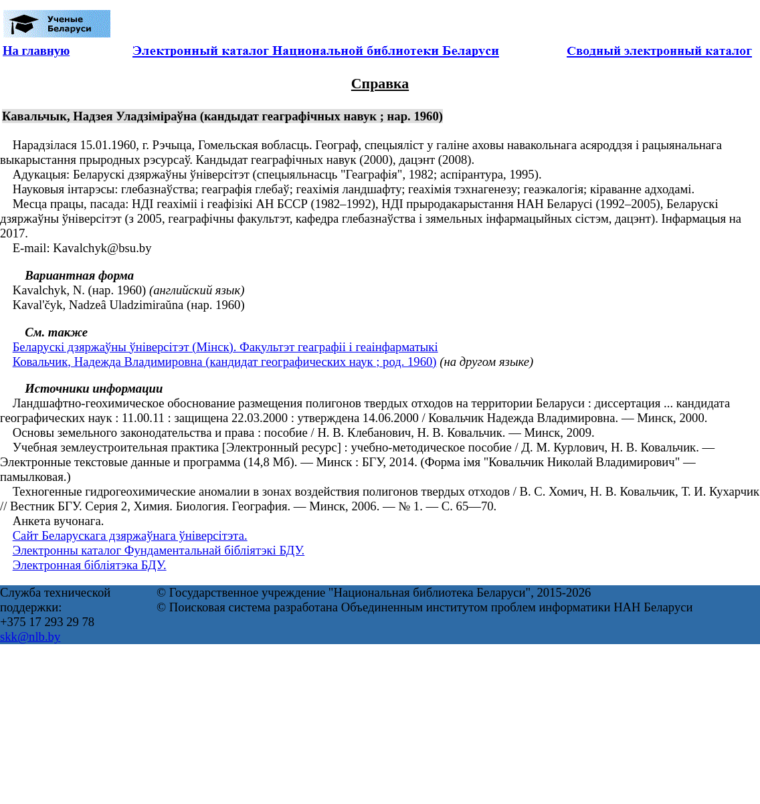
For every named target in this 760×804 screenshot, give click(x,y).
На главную (36, 50)
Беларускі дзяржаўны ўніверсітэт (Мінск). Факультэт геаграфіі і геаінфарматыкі (225, 347)
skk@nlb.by (30, 636)
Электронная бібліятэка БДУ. (90, 565)
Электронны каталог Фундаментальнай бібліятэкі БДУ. (159, 550)
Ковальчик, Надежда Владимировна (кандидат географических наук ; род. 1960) (225, 362)
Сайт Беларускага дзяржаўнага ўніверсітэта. (130, 535)
